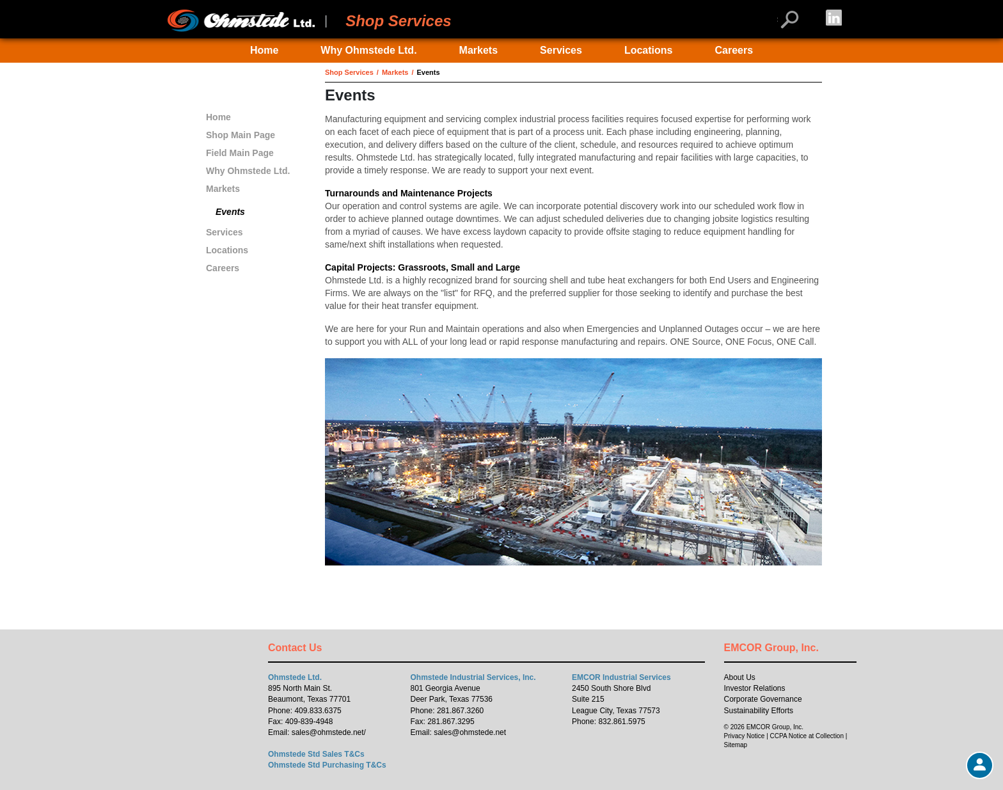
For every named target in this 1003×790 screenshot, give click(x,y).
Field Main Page (240, 153)
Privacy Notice (744, 735)
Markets (478, 50)
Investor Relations (755, 688)
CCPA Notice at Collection (807, 735)
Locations (648, 50)
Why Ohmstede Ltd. (368, 50)
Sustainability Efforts (759, 710)
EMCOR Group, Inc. (771, 647)
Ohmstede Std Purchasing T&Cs (327, 765)
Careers (734, 50)
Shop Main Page (240, 135)
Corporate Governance (763, 699)
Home (264, 50)
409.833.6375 (317, 710)
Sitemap (736, 744)
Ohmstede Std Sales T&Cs (316, 754)
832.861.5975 (621, 721)
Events (230, 212)
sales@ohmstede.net (328, 732)
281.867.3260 (460, 710)
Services (561, 50)
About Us (739, 677)
